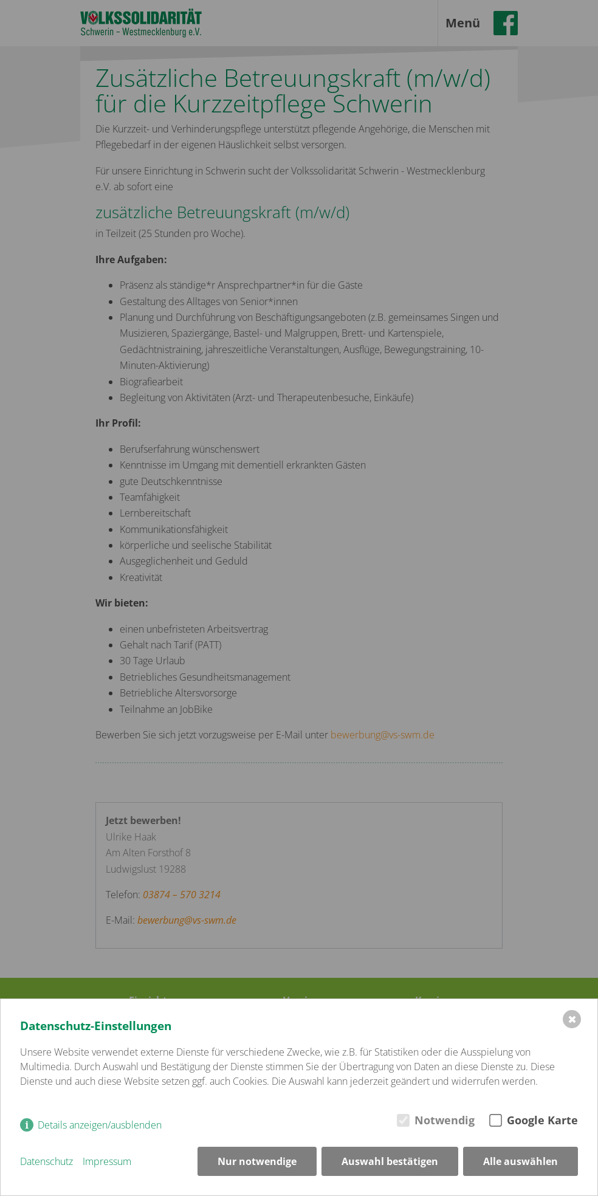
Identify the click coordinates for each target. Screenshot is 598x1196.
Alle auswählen (520, 1161)
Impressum (107, 1161)
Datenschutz (46, 1161)
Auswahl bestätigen (390, 1161)
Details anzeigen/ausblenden (100, 1125)
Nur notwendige (257, 1161)
